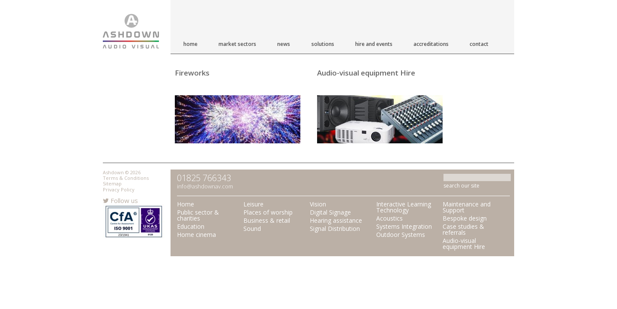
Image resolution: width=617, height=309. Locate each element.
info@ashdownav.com (205, 186)
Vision (318, 204)
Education (190, 226)
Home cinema (196, 234)
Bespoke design (465, 218)
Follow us (120, 200)
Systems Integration (404, 226)
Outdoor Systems (400, 234)
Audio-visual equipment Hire (366, 73)
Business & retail (266, 220)
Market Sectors (237, 44)
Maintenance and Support (467, 207)
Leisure (253, 204)
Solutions (322, 44)
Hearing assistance (336, 220)
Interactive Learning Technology (403, 207)
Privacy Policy (119, 189)
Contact (479, 44)
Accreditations (431, 44)
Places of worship (268, 212)
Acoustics (389, 218)
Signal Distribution (335, 228)
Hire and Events (373, 44)
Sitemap (112, 183)
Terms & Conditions (126, 178)
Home (190, 44)
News (283, 44)
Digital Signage (330, 212)
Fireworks (192, 73)
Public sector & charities (198, 215)
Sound (252, 228)
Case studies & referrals (463, 229)
